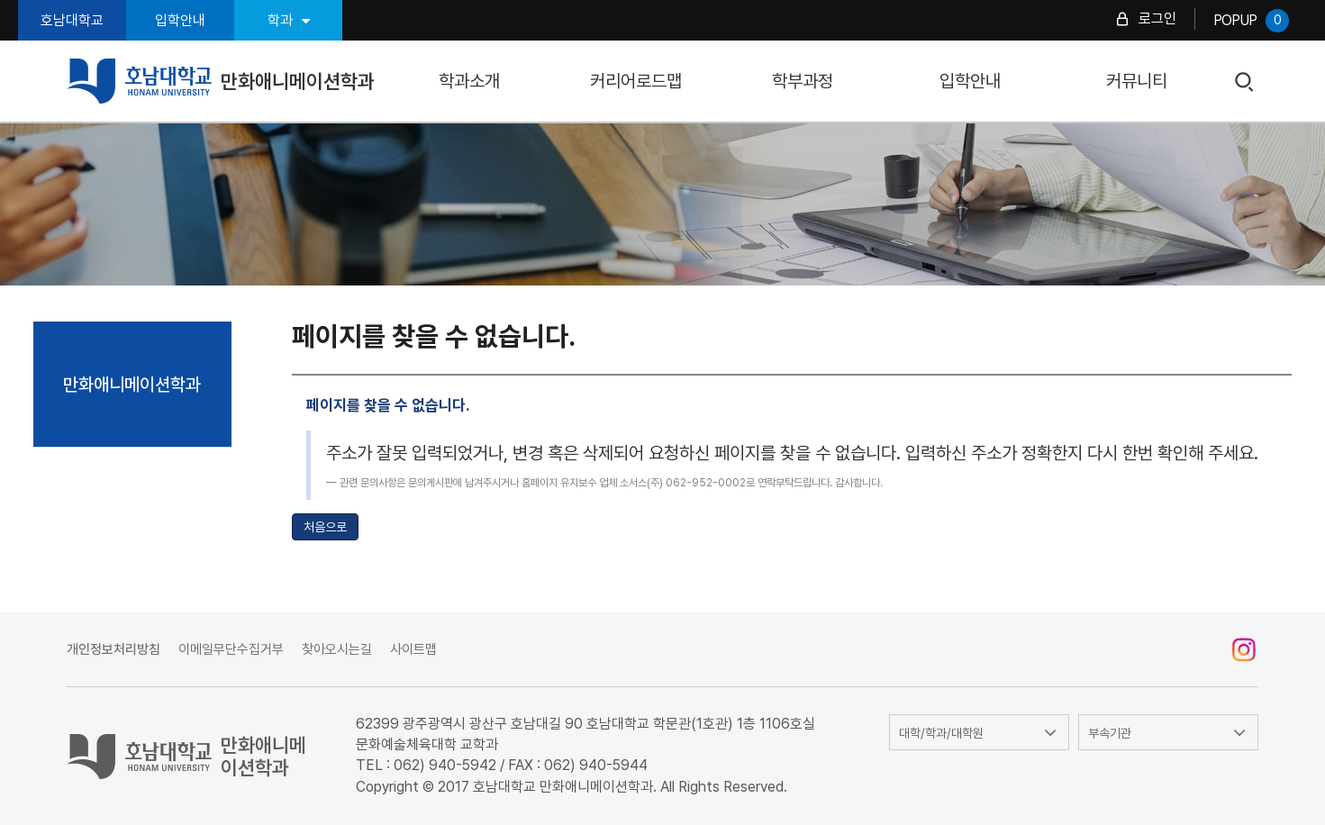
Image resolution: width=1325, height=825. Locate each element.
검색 (1245, 82)
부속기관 (1109, 733)
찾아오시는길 (337, 649)
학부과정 (802, 81)
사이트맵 (413, 649)
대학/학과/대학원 (941, 733)
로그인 (1157, 18)
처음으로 (325, 527)
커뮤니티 (1136, 81)
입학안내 (180, 20)
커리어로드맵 (636, 81)
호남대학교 (72, 20)
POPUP (1251, 20)
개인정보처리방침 (113, 649)
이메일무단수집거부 (231, 649)
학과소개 (469, 81)
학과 (289, 20)
